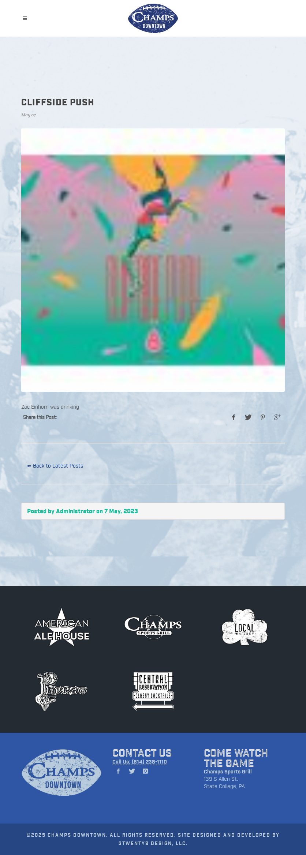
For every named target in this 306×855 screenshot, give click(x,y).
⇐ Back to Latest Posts (55, 465)
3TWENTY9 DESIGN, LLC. (153, 843)
